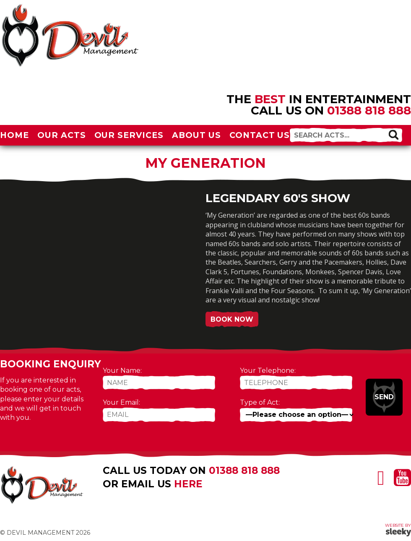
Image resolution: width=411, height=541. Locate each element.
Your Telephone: (268, 371)
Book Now (232, 319)
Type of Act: (260, 402)
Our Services (129, 135)
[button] (393, 135)
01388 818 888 (369, 110)
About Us (196, 135)
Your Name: (122, 371)
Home (14, 135)
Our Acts (61, 135)
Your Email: (121, 402)
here (188, 484)
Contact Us (259, 135)
